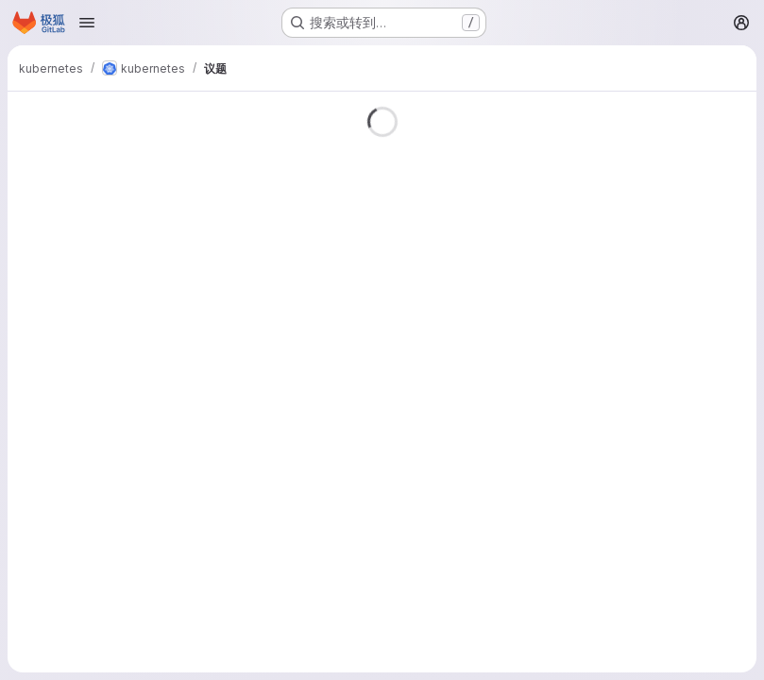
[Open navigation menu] (87, 23)
